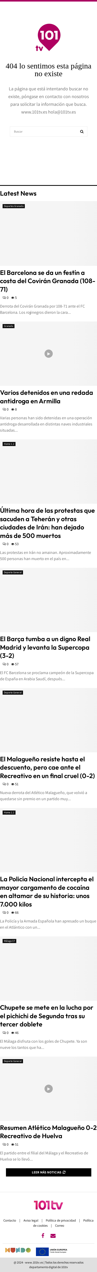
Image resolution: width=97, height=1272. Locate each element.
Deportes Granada (14, 206)
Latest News (18, 193)
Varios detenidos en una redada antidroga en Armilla (46, 396)
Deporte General (13, 572)
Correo (59, 1225)
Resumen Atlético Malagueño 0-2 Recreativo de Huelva (48, 1131)
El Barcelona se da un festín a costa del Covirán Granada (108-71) (47, 280)
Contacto (10, 1220)
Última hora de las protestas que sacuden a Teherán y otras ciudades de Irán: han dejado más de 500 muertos (47, 523)
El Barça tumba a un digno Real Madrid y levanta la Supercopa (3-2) (45, 647)
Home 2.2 (9, 812)
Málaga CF (9, 941)
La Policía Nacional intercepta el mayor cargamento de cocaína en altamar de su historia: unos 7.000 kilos (47, 891)
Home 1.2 (9, 444)
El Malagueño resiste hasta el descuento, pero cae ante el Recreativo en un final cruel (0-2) (47, 767)
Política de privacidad (61, 1220)
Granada (8, 326)
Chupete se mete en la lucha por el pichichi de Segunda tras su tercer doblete (46, 1015)
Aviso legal (31, 1220)
